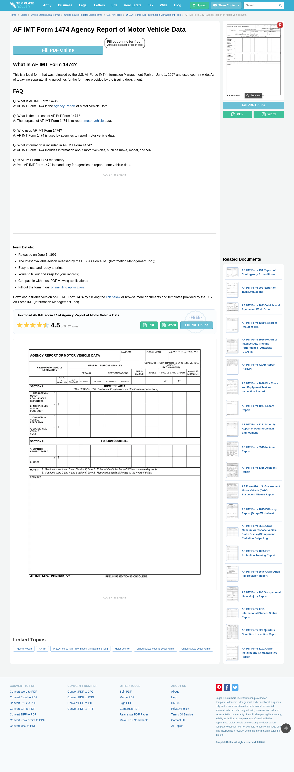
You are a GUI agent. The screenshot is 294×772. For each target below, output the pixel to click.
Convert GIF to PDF (22, 708)
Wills (163, 5)
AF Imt (42, 648)
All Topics (177, 726)
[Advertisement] (114, 205)
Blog (177, 5)
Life (114, 5)
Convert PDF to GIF (80, 703)
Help (174, 697)
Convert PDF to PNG (80, 697)
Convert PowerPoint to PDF (27, 720)
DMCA (175, 703)
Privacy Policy (180, 708)
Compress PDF (129, 708)
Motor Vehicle (122, 648)
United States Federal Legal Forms (156, 648)
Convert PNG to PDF (23, 703)
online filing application (67, 287)
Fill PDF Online (58, 50)
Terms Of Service (182, 714)
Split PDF (126, 691)
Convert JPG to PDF (23, 726)
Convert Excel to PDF (23, 697)
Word (169, 325)
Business (65, 5)
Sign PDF (126, 703)
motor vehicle (94, 120)
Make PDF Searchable (134, 720)
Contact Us (178, 720)
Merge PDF (127, 697)
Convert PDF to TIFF (80, 708)
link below (113, 297)
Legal (83, 5)
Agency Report (64, 106)
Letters (99, 5)
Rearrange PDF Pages (134, 714)
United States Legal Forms (196, 648)
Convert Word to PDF (23, 691)
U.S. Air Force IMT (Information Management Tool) (80, 648)
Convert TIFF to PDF (23, 714)
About (175, 691)
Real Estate (132, 5)
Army (47, 5)
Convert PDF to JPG (80, 691)
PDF (149, 325)
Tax (150, 5)
